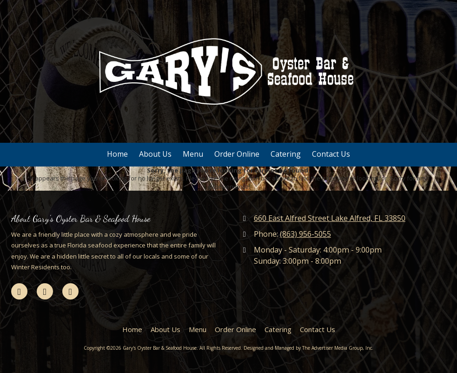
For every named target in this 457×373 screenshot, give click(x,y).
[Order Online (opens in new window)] (237, 155)
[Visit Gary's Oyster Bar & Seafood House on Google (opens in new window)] (45, 291)
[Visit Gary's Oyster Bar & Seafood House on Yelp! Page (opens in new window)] (70, 291)
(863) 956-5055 (305, 234)
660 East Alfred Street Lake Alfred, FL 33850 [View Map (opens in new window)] (329, 218)
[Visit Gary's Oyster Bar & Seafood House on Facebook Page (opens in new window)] (19, 291)
